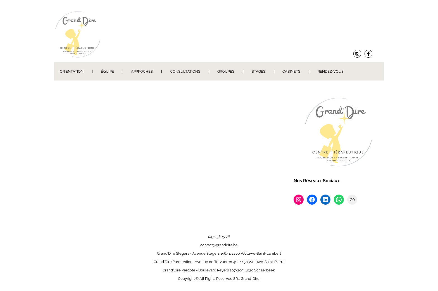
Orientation (72, 71)
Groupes (225, 71)
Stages (258, 71)
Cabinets (291, 71)
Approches (142, 71)
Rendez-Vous (331, 71)
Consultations (185, 71)
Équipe (107, 71)
